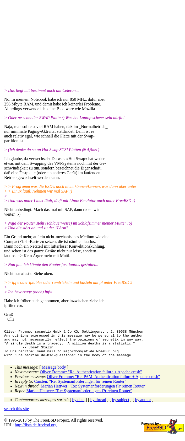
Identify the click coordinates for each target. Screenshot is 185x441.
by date (78, 406)
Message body (54, 373)
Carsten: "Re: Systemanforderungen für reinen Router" (80, 387)
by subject (120, 406)
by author (143, 406)
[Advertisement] (94, 41)
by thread (98, 406)
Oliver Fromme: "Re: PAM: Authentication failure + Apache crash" (103, 383)
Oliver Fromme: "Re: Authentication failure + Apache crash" (91, 378)
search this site (16, 415)
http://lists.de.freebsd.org (35, 431)
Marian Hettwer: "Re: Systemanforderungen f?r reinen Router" (93, 392)
